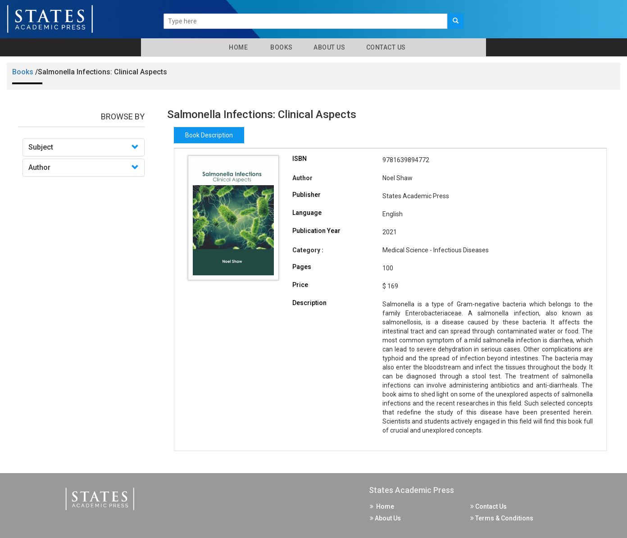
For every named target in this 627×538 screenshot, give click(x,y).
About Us (328, 47)
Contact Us (385, 47)
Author (39, 167)
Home (237, 47)
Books (280, 47)
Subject (40, 147)
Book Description (209, 135)
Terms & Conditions (501, 518)
